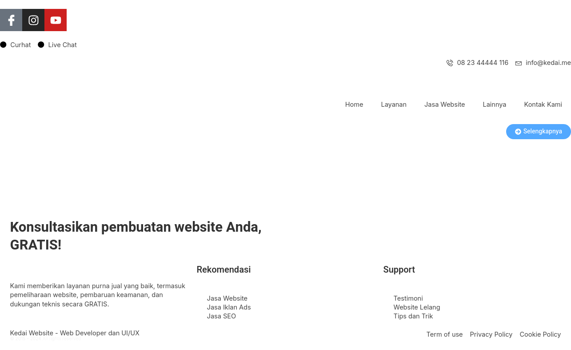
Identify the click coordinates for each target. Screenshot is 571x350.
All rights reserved (62, 338)
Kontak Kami (543, 104)
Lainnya (494, 104)
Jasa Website (444, 104)
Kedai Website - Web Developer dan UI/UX (75, 333)
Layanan (394, 104)
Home (354, 104)
